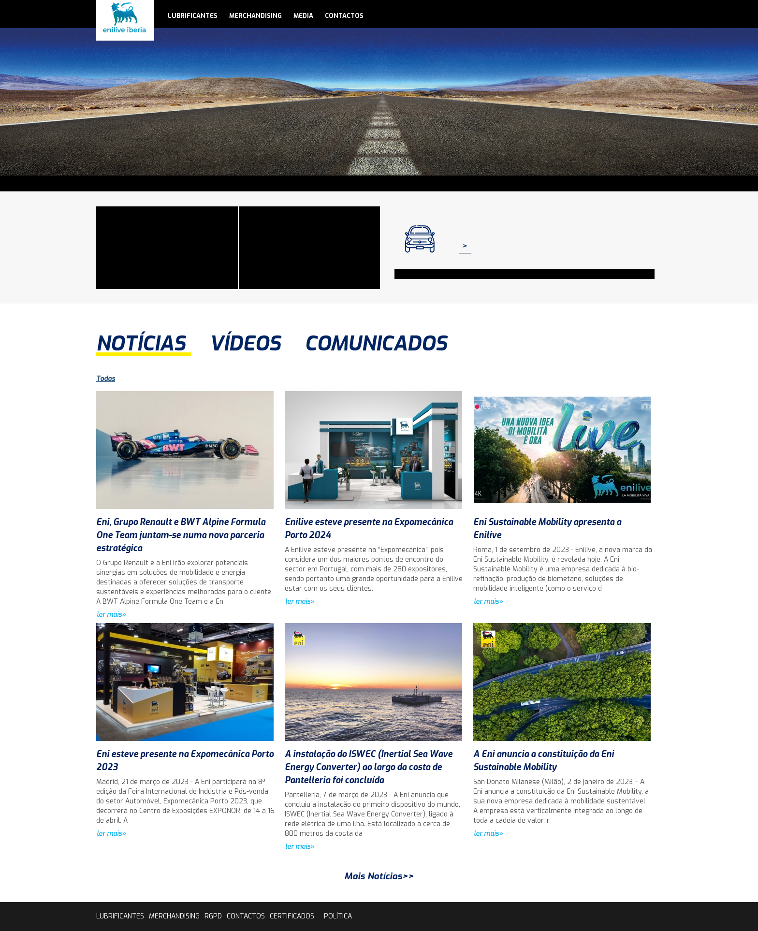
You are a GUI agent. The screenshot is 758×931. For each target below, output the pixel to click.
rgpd (213, 916)
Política (338, 916)
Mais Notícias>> (379, 876)
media (303, 16)
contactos (344, 16)
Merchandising (255, 16)
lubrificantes (193, 16)
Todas (105, 378)
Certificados (292, 916)
